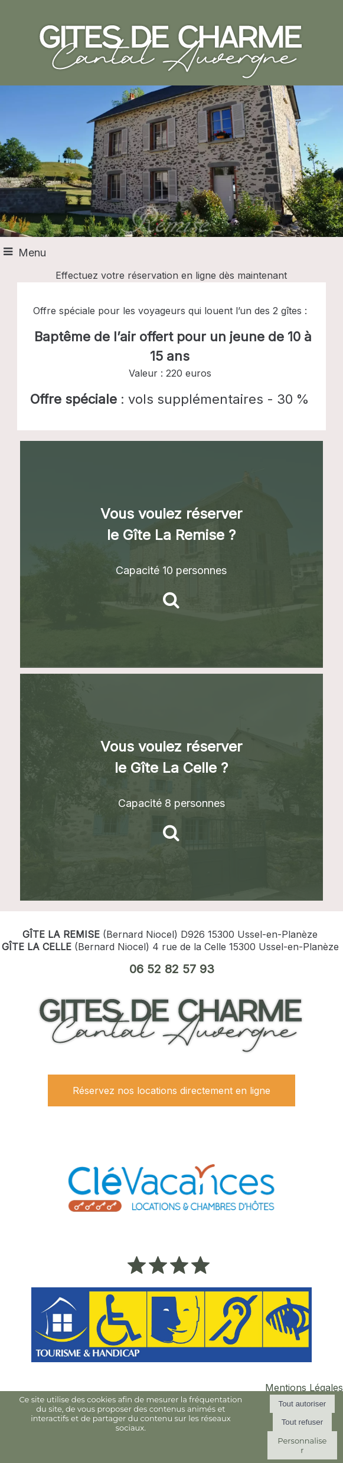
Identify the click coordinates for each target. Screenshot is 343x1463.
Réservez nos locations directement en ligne (171, 1090)
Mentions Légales (304, 1387)
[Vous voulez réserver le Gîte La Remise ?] (171, 554)
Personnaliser (301, 1445)
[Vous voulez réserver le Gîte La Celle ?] (171, 787)
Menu (32, 252)
